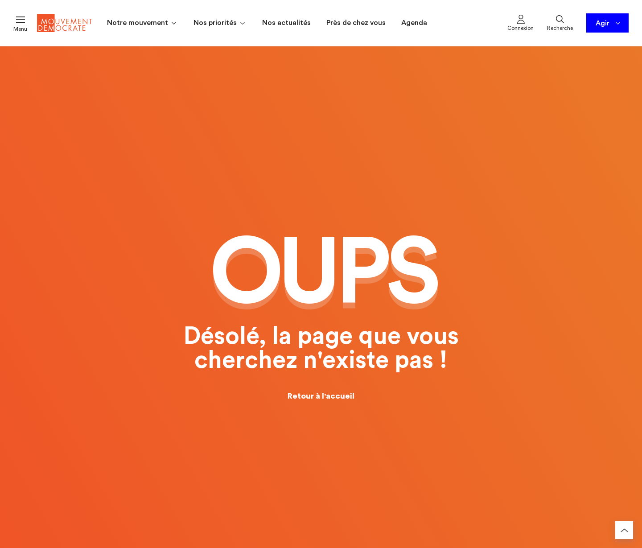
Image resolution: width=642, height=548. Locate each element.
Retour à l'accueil (321, 396)
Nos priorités (220, 23)
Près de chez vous (356, 22)
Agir (609, 23)
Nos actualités (286, 22)
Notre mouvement (142, 23)
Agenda (414, 22)
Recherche (560, 22)
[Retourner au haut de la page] (624, 530)
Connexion (520, 22)
